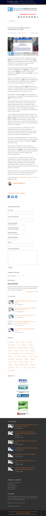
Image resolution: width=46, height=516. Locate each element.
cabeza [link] (34, 141)
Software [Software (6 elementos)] (26, 362)
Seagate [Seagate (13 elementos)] (10, 362)
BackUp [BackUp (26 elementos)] (17, 342)
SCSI (22, 513)
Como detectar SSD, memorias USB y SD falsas (26, 448)
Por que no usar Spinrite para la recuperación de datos (19, 28)
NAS (26, 511)
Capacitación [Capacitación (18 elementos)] (29, 342)
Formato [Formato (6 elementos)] (21, 350)
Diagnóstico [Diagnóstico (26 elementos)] (23, 345)
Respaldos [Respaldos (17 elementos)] (33, 359)
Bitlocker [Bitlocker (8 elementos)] (23, 342)
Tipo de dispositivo (23, 224)
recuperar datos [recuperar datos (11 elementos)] (19, 359)
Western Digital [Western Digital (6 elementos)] (11, 370)
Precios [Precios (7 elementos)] (19, 356)
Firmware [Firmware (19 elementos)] (32, 347)
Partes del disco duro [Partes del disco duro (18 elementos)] (29, 353)
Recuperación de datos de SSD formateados (25, 454)
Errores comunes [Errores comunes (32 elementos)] (11, 347)
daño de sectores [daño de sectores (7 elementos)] (11, 345)
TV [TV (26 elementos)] (20, 367)
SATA (31, 511)
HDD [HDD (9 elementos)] (27, 350)
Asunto (23, 244)
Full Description (30, 291)
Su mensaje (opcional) (23, 256)
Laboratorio (21, 1)
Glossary (36, 291)
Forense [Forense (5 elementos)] (10, 350)
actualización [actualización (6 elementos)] (11, 342)
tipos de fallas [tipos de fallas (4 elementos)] (11, 367)
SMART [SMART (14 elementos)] (21, 362)
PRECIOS (28, 513)
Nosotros (12, 1)
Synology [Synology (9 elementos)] (10, 364)
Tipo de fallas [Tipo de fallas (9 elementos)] (32, 364)
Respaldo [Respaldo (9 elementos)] (26, 359)
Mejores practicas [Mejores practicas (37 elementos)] (15, 353)
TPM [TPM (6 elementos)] (17, 367)
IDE (28, 511)
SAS (24, 513)
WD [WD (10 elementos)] (28, 367)
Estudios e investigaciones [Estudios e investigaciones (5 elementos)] (22, 347)
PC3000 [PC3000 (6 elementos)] (10, 356)
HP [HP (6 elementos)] (9, 353)
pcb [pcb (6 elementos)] (14, 356)
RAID (23, 511)
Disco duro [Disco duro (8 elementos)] (30, 345)
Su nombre (23, 212)
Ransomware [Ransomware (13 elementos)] (11, 359)
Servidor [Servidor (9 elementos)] (15, 362)
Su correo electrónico (23, 218)
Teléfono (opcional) (13, 238)
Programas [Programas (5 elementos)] (25, 356)
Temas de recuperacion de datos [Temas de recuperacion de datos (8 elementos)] (21, 364)
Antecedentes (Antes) (23, 228)
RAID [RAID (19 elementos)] (30, 356)
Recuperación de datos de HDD (15, 511)
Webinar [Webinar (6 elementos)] (33, 367)
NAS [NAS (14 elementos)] (22, 353)
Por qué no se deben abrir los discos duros (25, 315)
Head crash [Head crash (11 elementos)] (32, 350)
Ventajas (16, 1)
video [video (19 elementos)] (25, 367)
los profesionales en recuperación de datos (27, 177)
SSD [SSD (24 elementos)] (32, 362)
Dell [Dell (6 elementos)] (18, 345)
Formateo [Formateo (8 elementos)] (16, 350)
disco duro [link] (26, 69)
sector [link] (9, 59)
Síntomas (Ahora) (23, 233)
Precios (26, 1)
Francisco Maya (23, 32)
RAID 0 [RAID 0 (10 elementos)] (35, 356)
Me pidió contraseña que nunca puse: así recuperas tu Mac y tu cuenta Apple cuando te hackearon (26, 433)
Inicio (8, 1)
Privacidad (31, 1)
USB (33, 511)
